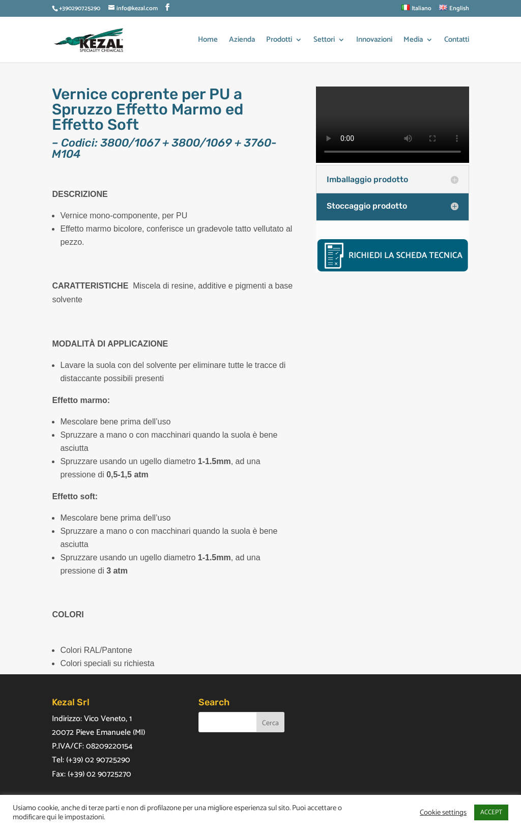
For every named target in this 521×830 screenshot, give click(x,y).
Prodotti (279, 41)
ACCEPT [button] (491, 812)
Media (413, 41)
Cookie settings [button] (443, 812)
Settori (324, 41)
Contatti (456, 41)
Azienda (242, 41)
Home (208, 41)
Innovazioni (374, 41)
